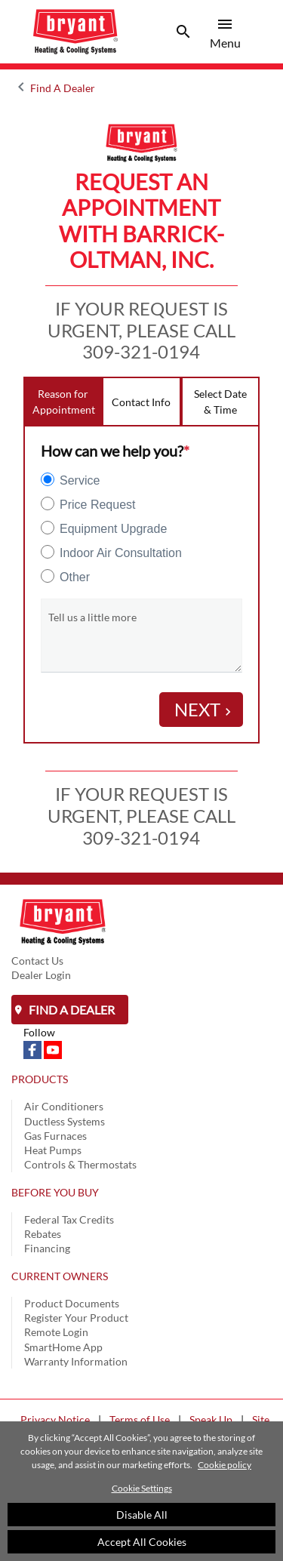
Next (204, 709)
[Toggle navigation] (183, 31)
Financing (47, 1248)
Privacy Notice (55, 1419)
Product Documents (71, 1303)
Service (80, 480)
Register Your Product (76, 1317)
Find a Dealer (70, 1009)
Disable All (142, 1514)
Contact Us (37, 960)
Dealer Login (41, 974)
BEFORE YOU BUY (55, 1192)
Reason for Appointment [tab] (63, 401)
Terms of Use (139, 1419)
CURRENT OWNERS (59, 1276)
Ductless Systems (64, 1121)
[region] (141, 1491)
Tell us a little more (92, 617)
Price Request (98, 504)
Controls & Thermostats (80, 1164)
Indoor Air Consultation (121, 553)
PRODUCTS (39, 1079)
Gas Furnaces (55, 1135)
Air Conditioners (63, 1106)
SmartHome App (63, 1347)
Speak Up (210, 1419)
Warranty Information (76, 1361)
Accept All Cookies (141, 1541)
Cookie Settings (142, 1488)
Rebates (42, 1233)
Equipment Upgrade (113, 528)
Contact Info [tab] (141, 402)
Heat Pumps (53, 1150)
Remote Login (56, 1331)
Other (75, 577)
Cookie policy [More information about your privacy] (224, 1464)
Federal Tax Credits (69, 1219)
